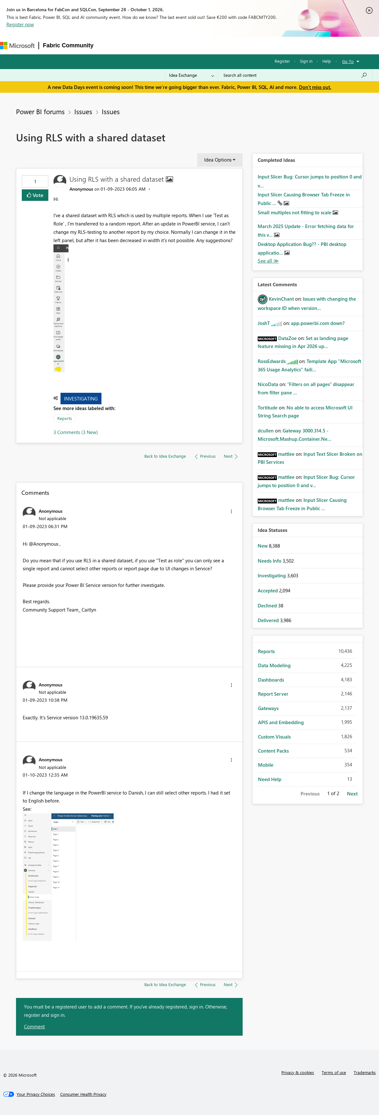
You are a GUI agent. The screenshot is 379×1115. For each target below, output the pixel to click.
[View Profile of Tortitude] (268, 407)
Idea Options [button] (217, 159)
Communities (191, 45)
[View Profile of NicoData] (268, 384)
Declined (268, 605)
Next (352, 793)
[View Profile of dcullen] (266, 430)
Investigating (81, 398)
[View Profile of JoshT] (264, 323)
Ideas (162, 45)
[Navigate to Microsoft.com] (17, 45)
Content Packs (273, 750)
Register (282, 61)
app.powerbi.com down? (318, 323)
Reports (64, 418)
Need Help (269, 779)
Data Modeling (274, 665)
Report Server (273, 694)
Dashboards (271, 679)
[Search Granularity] (191, 75)
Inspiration (136, 45)
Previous (310, 793)
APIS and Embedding (281, 722)
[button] (61, 308)
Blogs (219, 45)
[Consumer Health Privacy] (83, 1094)
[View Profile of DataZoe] (287, 338)
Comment (34, 1026)
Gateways (268, 708)
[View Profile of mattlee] (286, 454)
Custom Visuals (274, 736)
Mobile (265, 765)
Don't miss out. (315, 87)
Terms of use (334, 1072)
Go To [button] (348, 61)
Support (271, 45)
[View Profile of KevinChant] (281, 299)
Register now (20, 24)
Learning (244, 45)
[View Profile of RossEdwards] (272, 361)
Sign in (306, 61)
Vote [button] (37, 195)
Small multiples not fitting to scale (295, 212)
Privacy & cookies (297, 1072)
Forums (108, 45)
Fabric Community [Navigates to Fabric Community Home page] (68, 45)
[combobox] (295, 75)
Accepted (268, 590)
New (263, 545)
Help (326, 61)
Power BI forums (40, 111)
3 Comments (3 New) (75, 432)
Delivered (269, 620)
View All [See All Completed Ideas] (268, 261)
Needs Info (270, 561)
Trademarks (365, 1072)
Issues (83, 111)
